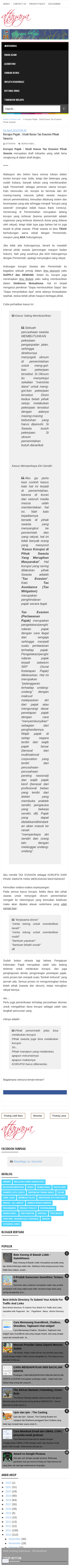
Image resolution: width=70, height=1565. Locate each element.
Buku (30, 1187)
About (6, 3)
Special (42, 1213)
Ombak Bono (11, 73)
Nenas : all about (13, 1203)
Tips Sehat (56, 1213)
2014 (9, 1517)
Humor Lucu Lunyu (14, 1192)
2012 (9, 1526)
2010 (9, 1534)
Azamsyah (9, 64)
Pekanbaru (9, 1208)
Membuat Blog (26, 1198)
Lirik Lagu (9, 1198)
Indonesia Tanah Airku (41, 1192)
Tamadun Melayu (14, 99)
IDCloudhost (39, 1550)
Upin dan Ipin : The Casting (30, 1412)
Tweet (5, 1560)
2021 (9, 1487)
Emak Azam (10, 55)
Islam (61, 1192)
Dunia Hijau (43, 1187)
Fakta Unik (60, 1187)
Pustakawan (47, 1208)
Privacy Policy (37, 3)
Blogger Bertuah (13, 1187)
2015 (9, 1513)
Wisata (46, 1219)
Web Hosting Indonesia (16, 1550)
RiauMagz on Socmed (27, 1161)
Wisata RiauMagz (14, 82)
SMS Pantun (27, 1213)
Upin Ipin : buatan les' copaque (20, 1219)
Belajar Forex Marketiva (29, 1182)
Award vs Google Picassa (29, 1453)
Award (7, 1182)
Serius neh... (28, 143)
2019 (9, 1495)
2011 (9, 1530)
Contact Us (19, 3)
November (15, 1543)
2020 (9, 1491)
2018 (9, 1500)
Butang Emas (12, 90)
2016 (9, 1508)
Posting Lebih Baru (13, 1115)
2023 (9, 1482)
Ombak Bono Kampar (39, 1203)
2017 (9, 1504)
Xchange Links (11, 1224)
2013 (9, 1521)
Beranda (10, 46)
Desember (15, 1538)
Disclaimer (54, 3)
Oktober (14, 1547)
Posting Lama (59, 1115)
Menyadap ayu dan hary (52, 1198)
